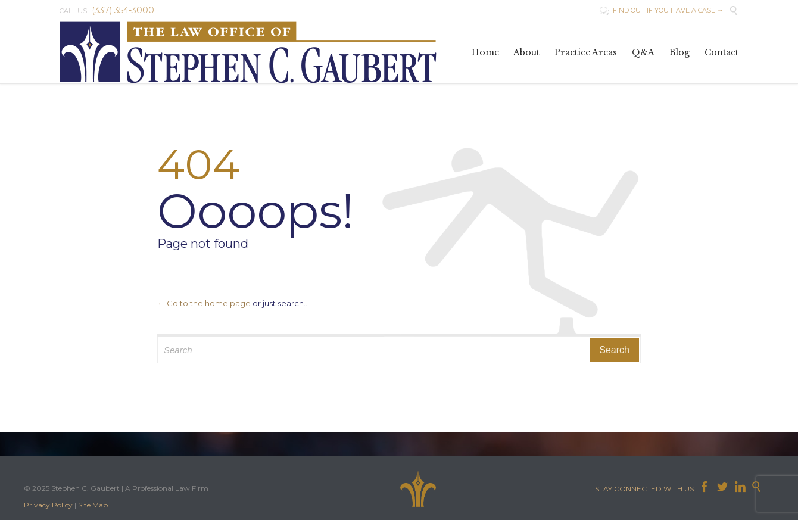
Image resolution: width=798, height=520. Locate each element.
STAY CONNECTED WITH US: (647, 488)
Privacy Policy (48, 504)
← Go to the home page (204, 303)
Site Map (93, 504)
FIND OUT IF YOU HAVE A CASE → (662, 10)
